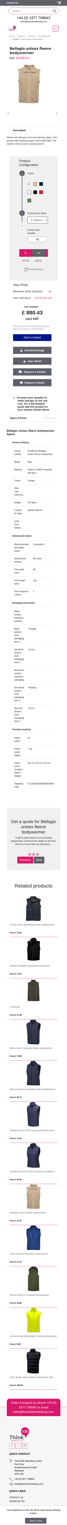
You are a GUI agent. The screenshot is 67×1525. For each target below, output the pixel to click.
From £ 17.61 (16, 974)
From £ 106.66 (16, 1385)
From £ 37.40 (16, 1015)
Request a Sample (32, 371)
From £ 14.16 (16, 1221)
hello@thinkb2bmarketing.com (33, 21)
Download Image (32, 350)
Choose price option (37, 213)
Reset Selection (33, 269)
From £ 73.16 (16, 1138)
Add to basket (32, 337)
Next (39, 859)
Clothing (31, 36)
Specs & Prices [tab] (18, 418)
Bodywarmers (45, 36)
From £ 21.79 (16, 1262)
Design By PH (17, 1501)
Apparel (21, 36)
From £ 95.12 (16, 1097)
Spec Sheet (32, 361)
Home (12, 36)
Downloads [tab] (49, 418)
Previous (25, 859)
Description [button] (19, 130)
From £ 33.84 (16, 1303)
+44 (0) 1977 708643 (33, 18)
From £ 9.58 (15, 1344)
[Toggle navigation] (56, 28)
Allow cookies (35, 1521)
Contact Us (12, 3)
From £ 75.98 (16, 1056)
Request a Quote (32, 382)
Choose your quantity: (34, 231)
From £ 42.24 (16, 1179)
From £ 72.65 (16, 933)
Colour (31, 173)
